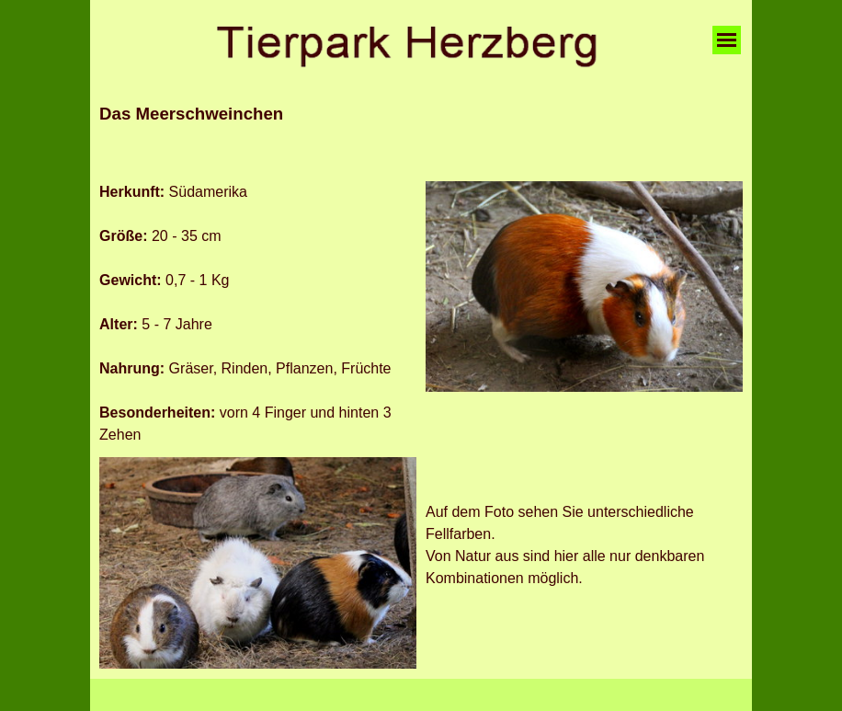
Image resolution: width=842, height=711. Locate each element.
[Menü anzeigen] (726, 40)
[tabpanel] (421, 136)
